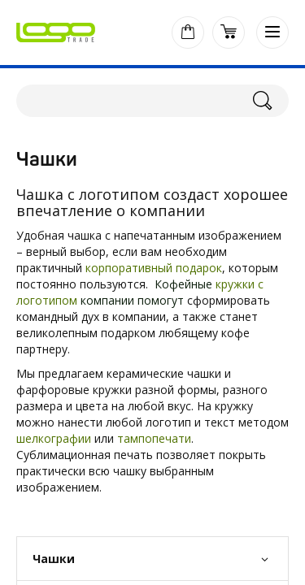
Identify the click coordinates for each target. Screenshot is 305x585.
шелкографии (53, 438)
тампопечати (154, 438)
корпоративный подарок (153, 267)
